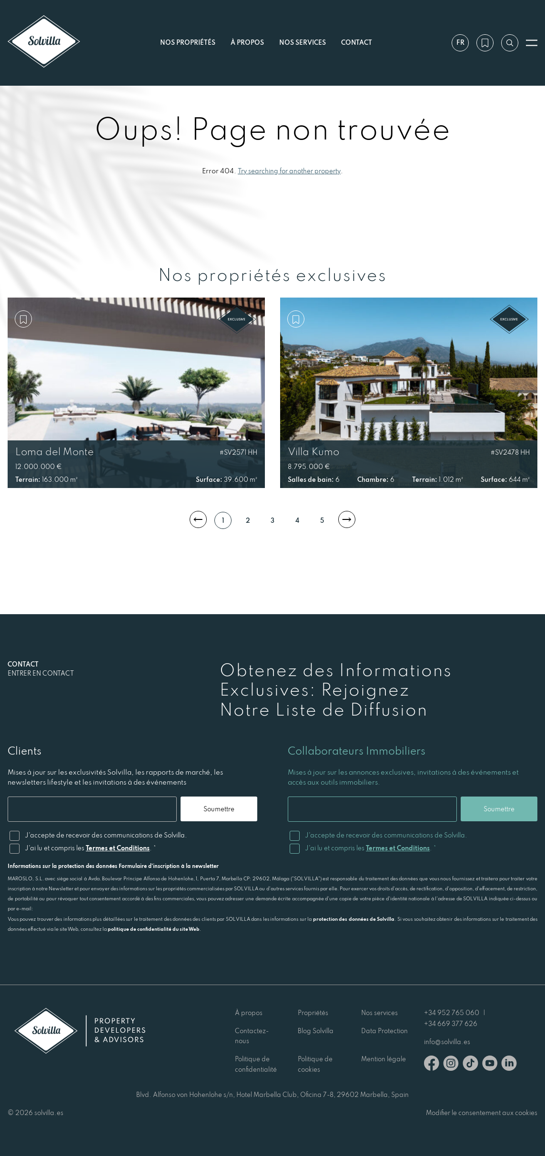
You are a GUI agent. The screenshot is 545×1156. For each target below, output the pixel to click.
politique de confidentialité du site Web (154, 929)
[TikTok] (470, 1065)
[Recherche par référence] (509, 42)
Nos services (302, 42)
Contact (356, 42)
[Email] (92, 809)
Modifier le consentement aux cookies (481, 1112)
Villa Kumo (313, 451)
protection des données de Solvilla (354, 919)
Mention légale (383, 1059)
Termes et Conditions (118, 848)
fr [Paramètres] (460, 42)
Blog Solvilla (315, 1030)
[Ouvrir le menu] (531, 43)
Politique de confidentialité (256, 1064)
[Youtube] (489, 1065)
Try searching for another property (289, 171)
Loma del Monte (54, 451)
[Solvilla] (44, 42)
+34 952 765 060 (451, 1012)
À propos (247, 42)
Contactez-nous (252, 1036)
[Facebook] (431, 1065)
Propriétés (313, 1012)
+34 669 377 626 (450, 1023)
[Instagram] (451, 1065)
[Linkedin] (509, 1065)
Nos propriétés (187, 42)
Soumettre (218, 809)
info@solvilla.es (447, 1041)
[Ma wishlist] (485, 42)
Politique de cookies (315, 1064)
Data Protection (384, 1030)
